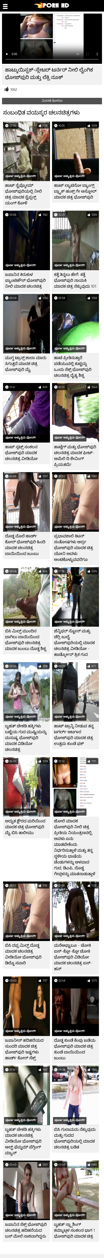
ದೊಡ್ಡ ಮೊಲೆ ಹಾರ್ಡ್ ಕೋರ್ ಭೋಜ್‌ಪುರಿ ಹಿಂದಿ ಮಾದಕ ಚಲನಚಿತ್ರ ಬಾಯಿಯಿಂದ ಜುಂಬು (25, 545)
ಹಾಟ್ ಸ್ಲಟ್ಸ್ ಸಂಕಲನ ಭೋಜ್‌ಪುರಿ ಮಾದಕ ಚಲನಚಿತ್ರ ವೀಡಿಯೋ (21, 453)
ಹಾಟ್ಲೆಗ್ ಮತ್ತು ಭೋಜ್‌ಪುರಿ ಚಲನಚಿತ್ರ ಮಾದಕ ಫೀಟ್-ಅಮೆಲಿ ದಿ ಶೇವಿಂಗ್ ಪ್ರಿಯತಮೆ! (75, 456)
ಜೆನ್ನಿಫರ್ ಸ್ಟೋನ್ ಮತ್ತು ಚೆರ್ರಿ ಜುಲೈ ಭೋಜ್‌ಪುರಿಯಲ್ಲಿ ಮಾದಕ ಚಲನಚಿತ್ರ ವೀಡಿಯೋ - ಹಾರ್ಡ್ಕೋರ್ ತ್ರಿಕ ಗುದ (74, 643)
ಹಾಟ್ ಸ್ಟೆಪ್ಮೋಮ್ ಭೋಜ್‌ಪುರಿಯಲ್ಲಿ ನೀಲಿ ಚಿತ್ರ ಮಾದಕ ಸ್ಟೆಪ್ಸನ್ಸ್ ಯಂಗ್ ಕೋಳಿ (23, 194)
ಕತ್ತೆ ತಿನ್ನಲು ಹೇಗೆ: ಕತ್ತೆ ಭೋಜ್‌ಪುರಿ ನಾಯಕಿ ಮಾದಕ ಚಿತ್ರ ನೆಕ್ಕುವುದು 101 (75, 280)
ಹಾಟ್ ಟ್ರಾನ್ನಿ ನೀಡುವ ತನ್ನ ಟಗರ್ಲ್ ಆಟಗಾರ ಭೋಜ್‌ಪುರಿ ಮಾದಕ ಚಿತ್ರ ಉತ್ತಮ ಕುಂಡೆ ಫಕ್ (74, 735)
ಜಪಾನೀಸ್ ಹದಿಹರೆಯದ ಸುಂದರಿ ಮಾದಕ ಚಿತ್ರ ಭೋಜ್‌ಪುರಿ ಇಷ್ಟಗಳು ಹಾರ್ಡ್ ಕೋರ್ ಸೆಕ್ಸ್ (24, 1049)
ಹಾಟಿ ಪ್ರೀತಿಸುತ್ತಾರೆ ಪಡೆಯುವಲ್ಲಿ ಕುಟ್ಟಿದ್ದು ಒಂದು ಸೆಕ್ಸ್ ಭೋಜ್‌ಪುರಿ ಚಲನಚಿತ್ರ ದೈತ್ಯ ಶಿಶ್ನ (73, 366)
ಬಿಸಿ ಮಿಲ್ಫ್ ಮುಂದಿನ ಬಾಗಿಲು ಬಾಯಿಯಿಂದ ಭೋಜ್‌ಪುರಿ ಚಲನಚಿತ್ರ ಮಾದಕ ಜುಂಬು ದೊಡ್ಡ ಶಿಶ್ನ (25, 640)
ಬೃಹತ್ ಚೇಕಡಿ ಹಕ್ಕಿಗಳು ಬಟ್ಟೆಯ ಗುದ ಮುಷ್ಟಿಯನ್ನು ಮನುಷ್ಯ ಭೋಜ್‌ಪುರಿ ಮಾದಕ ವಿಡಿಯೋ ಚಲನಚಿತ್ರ (26, 738)
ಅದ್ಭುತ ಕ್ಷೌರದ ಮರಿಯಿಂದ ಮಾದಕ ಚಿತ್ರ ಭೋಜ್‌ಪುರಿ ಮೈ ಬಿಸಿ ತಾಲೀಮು (25, 827)
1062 (13, 90)
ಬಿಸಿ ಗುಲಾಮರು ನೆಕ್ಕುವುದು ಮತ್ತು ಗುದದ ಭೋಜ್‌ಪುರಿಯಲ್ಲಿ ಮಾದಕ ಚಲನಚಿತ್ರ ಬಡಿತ (75, 1138)
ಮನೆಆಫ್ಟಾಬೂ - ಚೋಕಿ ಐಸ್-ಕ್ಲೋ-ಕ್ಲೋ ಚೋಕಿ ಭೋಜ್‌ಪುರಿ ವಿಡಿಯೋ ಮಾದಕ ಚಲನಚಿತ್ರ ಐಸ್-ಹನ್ (73, 957)
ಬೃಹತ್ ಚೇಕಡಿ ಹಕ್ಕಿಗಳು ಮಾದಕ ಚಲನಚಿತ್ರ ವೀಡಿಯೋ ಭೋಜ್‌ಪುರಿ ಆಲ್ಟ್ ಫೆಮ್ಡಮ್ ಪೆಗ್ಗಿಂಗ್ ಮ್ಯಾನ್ (23, 1141)
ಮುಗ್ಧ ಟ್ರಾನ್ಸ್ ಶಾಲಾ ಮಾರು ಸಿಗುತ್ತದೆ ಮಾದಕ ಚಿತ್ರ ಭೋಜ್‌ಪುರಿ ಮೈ (25, 363)
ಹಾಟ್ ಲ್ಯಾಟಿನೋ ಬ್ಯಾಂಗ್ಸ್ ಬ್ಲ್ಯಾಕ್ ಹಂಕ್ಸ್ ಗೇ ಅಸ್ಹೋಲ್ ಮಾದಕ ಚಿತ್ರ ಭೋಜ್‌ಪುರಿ (75, 191)
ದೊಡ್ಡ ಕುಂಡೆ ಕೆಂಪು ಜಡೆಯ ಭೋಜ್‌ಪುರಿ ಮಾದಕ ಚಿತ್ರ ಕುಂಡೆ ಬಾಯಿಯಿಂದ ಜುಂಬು (75, 1049)
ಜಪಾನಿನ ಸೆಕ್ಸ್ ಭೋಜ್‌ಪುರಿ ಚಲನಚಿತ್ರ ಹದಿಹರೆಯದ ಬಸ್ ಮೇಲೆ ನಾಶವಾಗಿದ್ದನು (26, 1230)
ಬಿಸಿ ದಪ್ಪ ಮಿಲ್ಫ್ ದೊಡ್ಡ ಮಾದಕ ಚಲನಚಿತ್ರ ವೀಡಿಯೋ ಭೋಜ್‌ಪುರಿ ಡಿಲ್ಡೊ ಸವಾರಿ (23, 954)
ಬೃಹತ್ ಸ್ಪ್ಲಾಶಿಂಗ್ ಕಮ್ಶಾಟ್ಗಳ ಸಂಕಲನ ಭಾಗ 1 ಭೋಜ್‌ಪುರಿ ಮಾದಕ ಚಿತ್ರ (74, 1230)
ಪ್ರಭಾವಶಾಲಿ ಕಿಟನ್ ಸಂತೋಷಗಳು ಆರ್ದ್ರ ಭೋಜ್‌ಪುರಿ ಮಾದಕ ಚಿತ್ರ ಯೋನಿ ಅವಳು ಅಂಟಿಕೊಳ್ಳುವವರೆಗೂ (73, 548)
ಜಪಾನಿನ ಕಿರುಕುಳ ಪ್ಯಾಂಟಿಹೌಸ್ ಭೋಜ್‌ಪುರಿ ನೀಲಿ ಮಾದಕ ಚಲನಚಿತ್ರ (25, 280)
